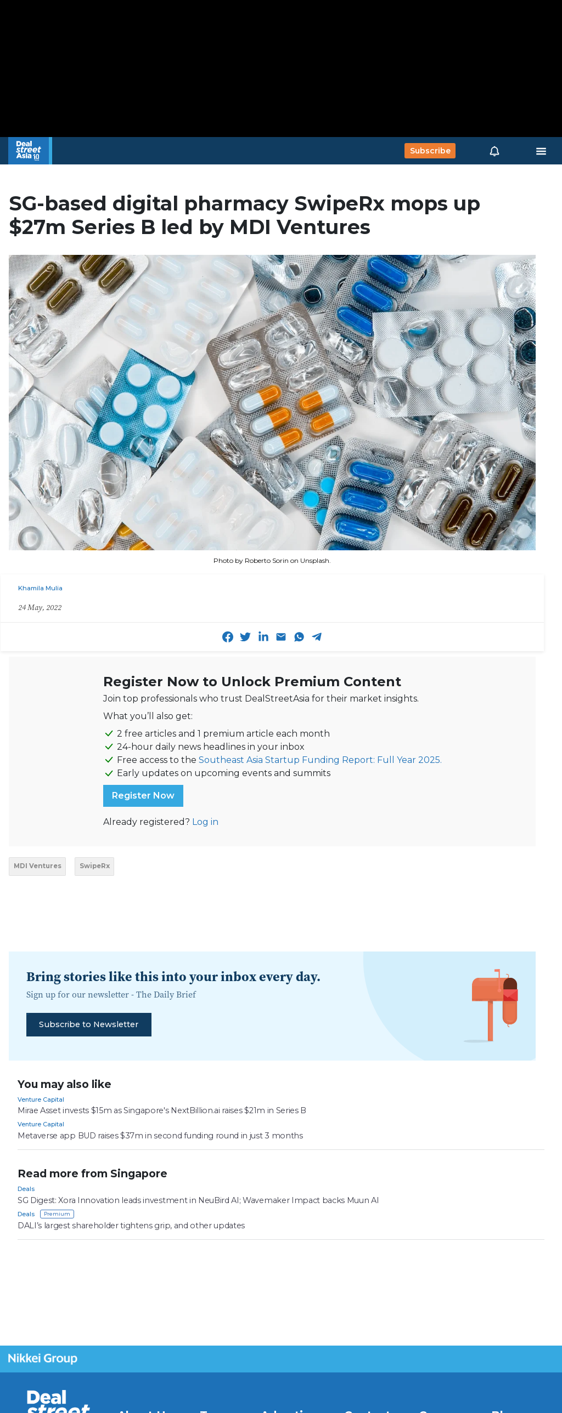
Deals (26, 1189)
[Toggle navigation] (541, 151)
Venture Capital (41, 1099)
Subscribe (430, 151)
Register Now (143, 795)
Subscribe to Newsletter (88, 1024)
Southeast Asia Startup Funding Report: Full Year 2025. (320, 760)
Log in (205, 822)
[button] (494, 151)
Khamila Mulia (40, 588)
